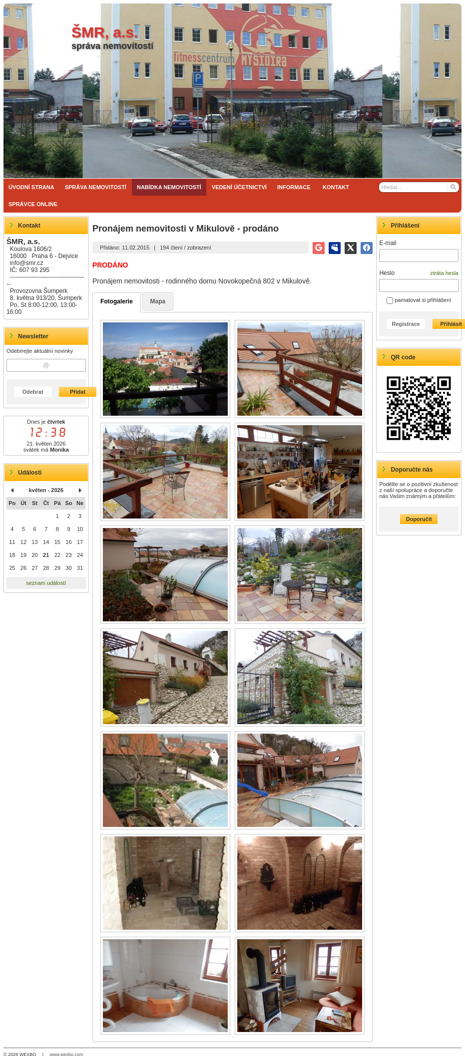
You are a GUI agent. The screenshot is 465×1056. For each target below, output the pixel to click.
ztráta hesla (444, 273)
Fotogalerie (116, 301)
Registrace (406, 324)
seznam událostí (46, 583)
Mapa (158, 301)
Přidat (77, 392)
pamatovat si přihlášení (419, 300)
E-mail (387, 243)
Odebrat (32, 392)
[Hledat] (453, 187)
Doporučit (419, 519)
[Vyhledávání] (419, 187)
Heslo (387, 272)
